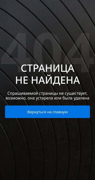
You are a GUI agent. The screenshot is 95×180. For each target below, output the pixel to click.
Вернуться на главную (47, 111)
